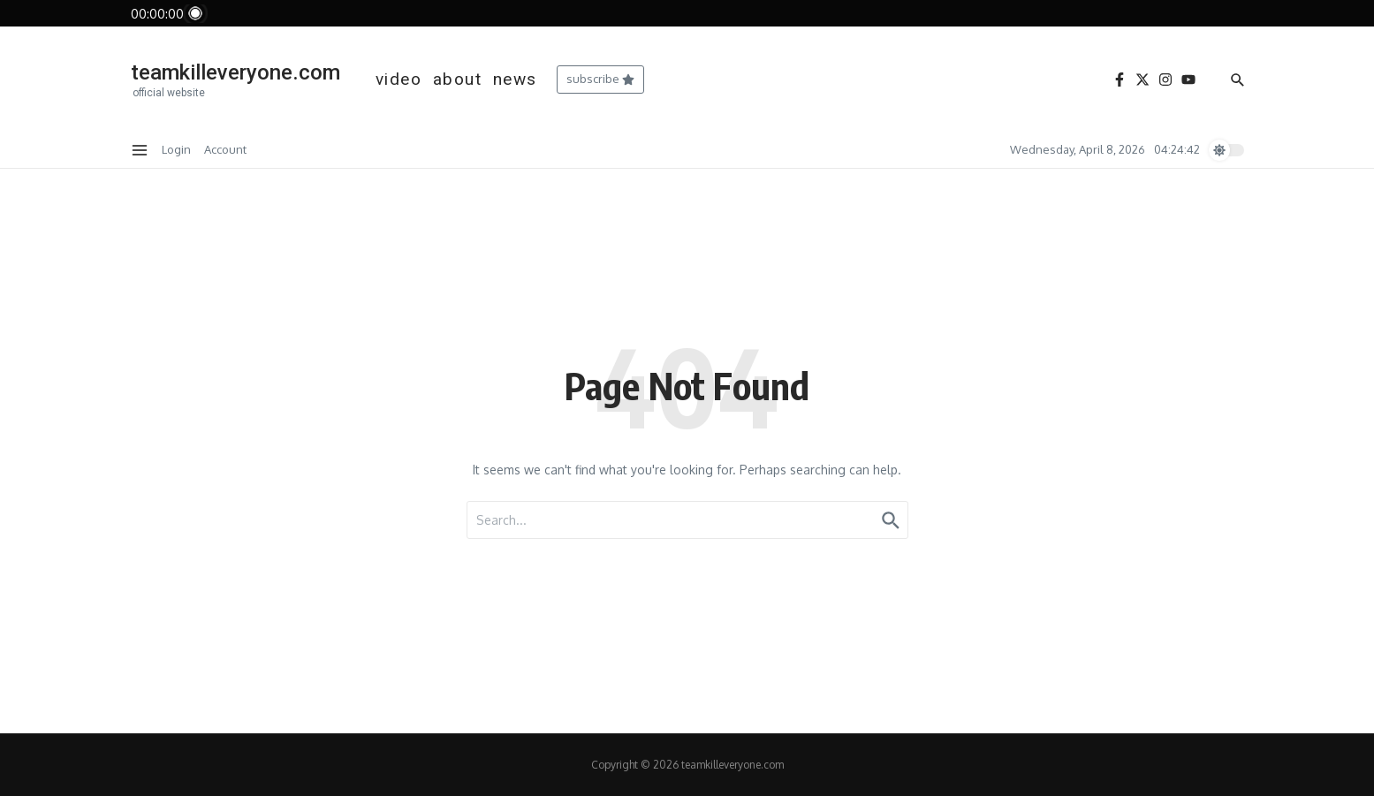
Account (225, 149)
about (457, 79)
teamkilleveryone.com (235, 72)
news (515, 79)
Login (176, 149)
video (399, 79)
